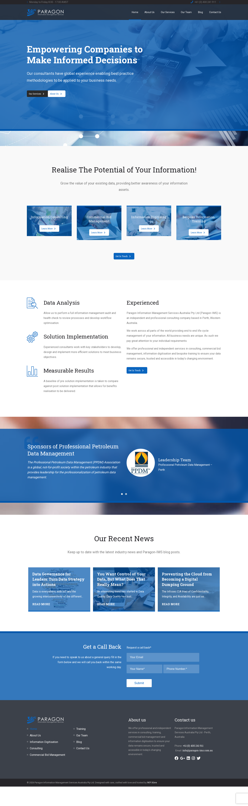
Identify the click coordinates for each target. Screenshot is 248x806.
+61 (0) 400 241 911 (205, 2)
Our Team (186, 12)
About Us (149, 12)
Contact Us (215, 12)
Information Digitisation (44, 742)
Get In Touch (123, 256)
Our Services (168, 12)
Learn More (48, 228)
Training (81, 729)
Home (135, 12)
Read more (41, 604)
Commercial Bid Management (47, 754)
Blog (200, 12)
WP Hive (152, 782)
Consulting (36, 748)
